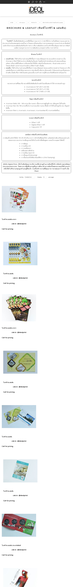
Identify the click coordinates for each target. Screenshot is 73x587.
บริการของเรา (22, 22)
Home (11, 22)
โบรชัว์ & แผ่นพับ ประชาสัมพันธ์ (11, 381)
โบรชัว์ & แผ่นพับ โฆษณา (9, 435)
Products (34, 22)
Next (41, 514)
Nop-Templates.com (32, 582)
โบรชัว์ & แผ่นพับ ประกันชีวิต (45, 489)
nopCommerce (15, 582)
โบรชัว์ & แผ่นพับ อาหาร (9, 219)
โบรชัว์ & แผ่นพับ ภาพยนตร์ (45, 381)
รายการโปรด (36, 2)
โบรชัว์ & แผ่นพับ (42, 219)
